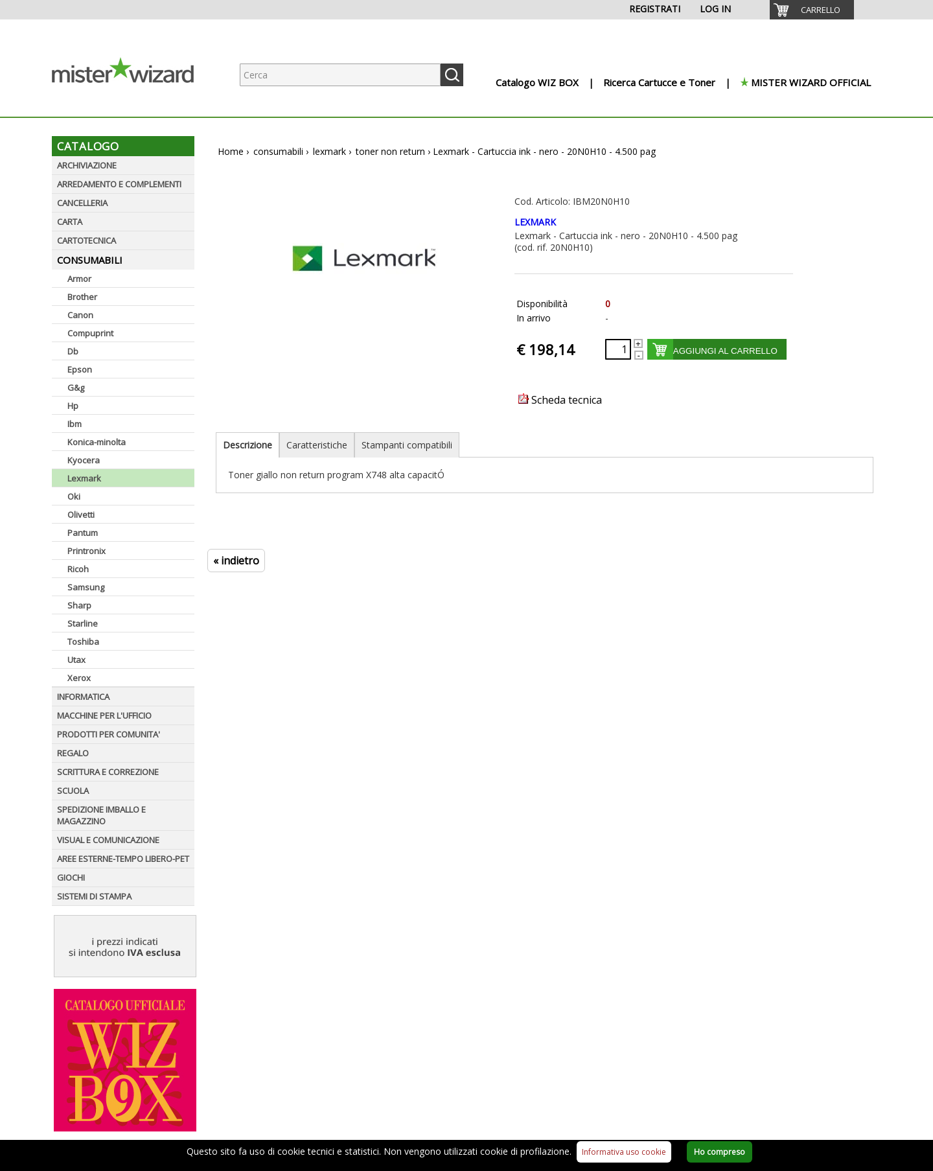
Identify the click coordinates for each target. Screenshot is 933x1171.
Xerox (79, 678)
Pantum (82, 533)
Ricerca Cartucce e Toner (659, 82)
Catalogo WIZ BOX (537, 82)
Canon (80, 315)
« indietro (236, 560)
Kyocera (83, 460)
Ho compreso (719, 1151)
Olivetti (81, 514)
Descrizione (247, 445)
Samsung (85, 587)
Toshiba (83, 641)
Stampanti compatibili (407, 445)
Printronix (86, 551)
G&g (75, 387)
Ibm (74, 424)
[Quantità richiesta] (618, 349)
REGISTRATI (654, 9)
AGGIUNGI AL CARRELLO (725, 351)
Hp (72, 406)
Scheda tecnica (560, 400)
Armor (79, 278)
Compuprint (90, 333)
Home (231, 151)
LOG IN (715, 9)
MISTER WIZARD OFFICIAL (811, 82)
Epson (79, 369)
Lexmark (84, 478)
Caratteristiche (316, 445)
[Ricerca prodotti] (340, 75)
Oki (73, 496)
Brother (82, 297)
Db (72, 351)
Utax (76, 660)
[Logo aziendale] (133, 104)
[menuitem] (812, 9)
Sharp (79, 605)
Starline (82, 623)
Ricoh (78, 569)
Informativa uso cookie (624, 1151)
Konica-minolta (96, 442)
